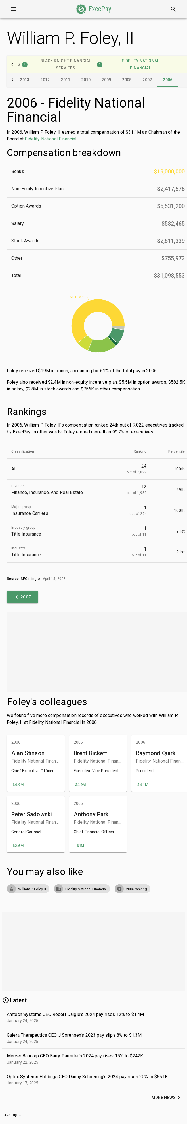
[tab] (65, 64)
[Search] (173, 9)
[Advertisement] (93, 652)
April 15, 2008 (54, 579)
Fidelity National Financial (50, 139)
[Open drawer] (13, 9)
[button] (93, 9)
